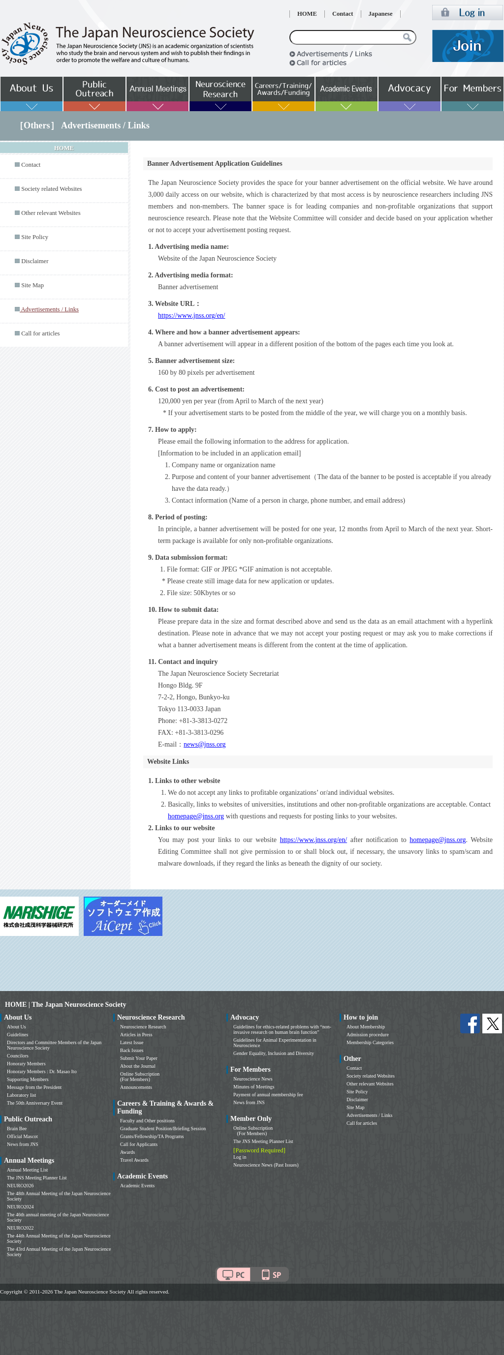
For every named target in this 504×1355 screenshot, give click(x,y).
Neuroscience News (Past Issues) (265, 1165)
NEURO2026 (20, 1185)
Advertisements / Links (369, 1115)
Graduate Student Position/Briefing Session (163, 1128)
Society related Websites (51, 188)
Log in (239, 1157)
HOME (307, 13)
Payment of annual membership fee (268, 1094)
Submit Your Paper (139, 1058)
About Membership (365, 1026)
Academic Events (137, 1185)
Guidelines (17, 1034)
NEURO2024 (20, 1206)
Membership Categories (370, 1042)
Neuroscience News (253, 1079)
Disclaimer (34, 261)
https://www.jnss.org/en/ (191, 315)
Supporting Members (28, 1079)
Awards (127, 1152)
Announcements (136, 1087)
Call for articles (40, 333)
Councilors (18, 1055)
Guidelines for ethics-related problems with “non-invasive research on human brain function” (282, 1029)
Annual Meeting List (27, 1170)
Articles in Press (136, 1034)
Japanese (381, 13)
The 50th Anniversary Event (35, 1103)
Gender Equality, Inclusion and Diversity (273, 1053)
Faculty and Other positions (147, 1120)
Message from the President (34, 1087)
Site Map (32, 285)
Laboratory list (21, 1095)
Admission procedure (367, 1034)
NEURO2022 (20, 1228)
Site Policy (34, 237)
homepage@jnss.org (196, 816)
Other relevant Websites (50, 213)
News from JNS (22, 1144)
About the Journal (138, 1066)
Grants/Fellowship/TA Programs (152, 1136)
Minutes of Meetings (253, 1086)
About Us (16, 1026)
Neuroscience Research (143, 1026)
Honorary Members (26, 1063)
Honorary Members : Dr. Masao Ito (42, 1071)
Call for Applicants (139, 1144)
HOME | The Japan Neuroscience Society (65, 1004)
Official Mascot (22, 1136)
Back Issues (132, 1050)
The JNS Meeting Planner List (37, 1177)
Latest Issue (132, 1042)
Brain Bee (17, 1128)
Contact (342, 13)
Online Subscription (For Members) (139, 1076)
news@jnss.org (204, 744)
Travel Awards (134, 1160)
